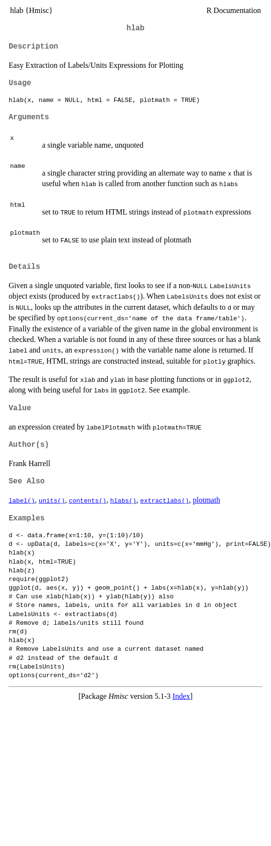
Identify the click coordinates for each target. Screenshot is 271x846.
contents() (87, 500)
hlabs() (123, 500)
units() (52, 500)
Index (181, 696)
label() (22, 500)
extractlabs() (164, 500)
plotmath (206, 500)
